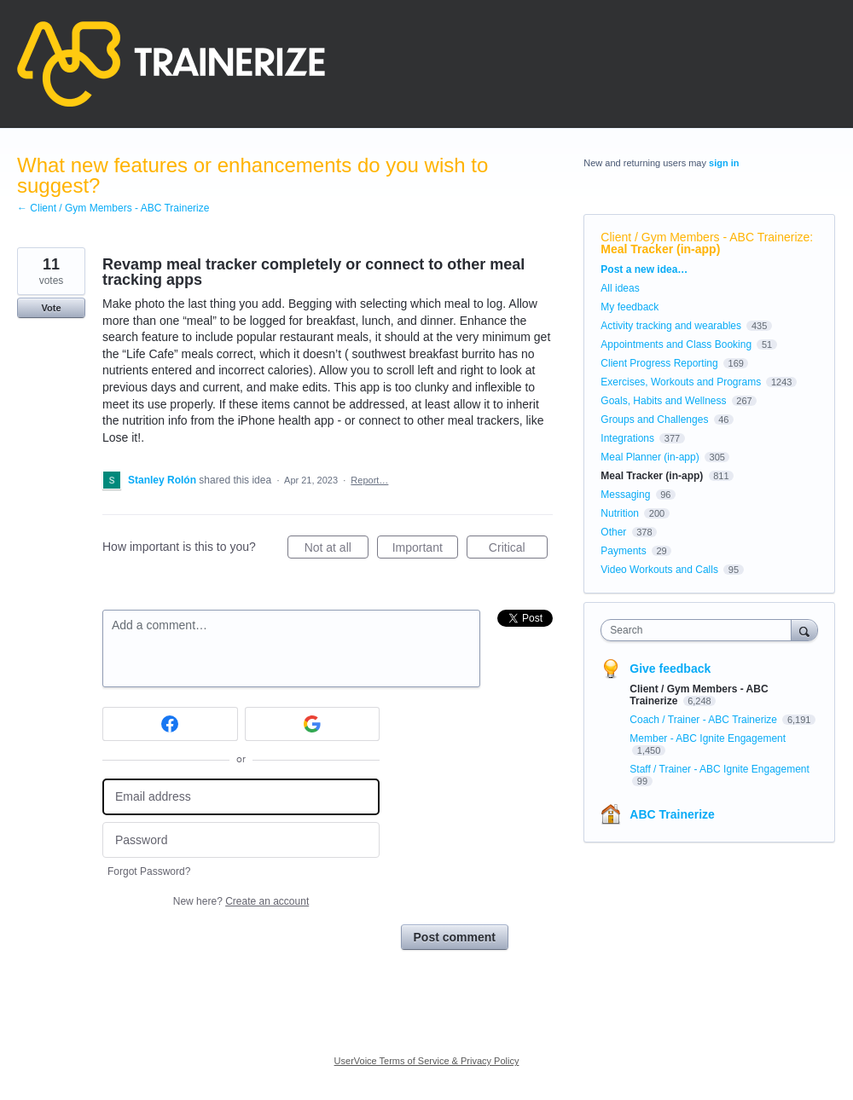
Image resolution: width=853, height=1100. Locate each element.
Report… (369, 480)
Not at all (336, 550)
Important (425, 550)
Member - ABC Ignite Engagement (708, 738)
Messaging (625, 495)
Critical (518, 550)
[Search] (804, 629)
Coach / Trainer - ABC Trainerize (705, 720)
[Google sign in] (312, 724)
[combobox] (700, 630)
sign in (724, 163)
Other (613, 532)
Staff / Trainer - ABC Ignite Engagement (719, 769)
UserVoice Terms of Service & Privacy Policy (426, 1061)
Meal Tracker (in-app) (660, 249)
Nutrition (620, 513)
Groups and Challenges (654, 420)
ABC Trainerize (672, 814)
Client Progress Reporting (659, 363)
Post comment (455, 937)
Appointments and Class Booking (676, 344)
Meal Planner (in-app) (650, 457)
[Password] (241, 840)
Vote (51, 308)
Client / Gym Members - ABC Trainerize (705, 237)
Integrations (627, 438)
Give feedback (670, 668)
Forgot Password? (148, 871)
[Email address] (241, 797)
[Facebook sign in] (170, 724)
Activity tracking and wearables (671, 326)
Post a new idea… (644, 269)
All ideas (620, 288)
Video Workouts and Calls (659, 570)
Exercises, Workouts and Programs (682, 382)
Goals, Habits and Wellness (663, 401)
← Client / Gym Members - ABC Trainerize (113, 208)
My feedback (630, 307)
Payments (623, 551)
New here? (241, 901)
